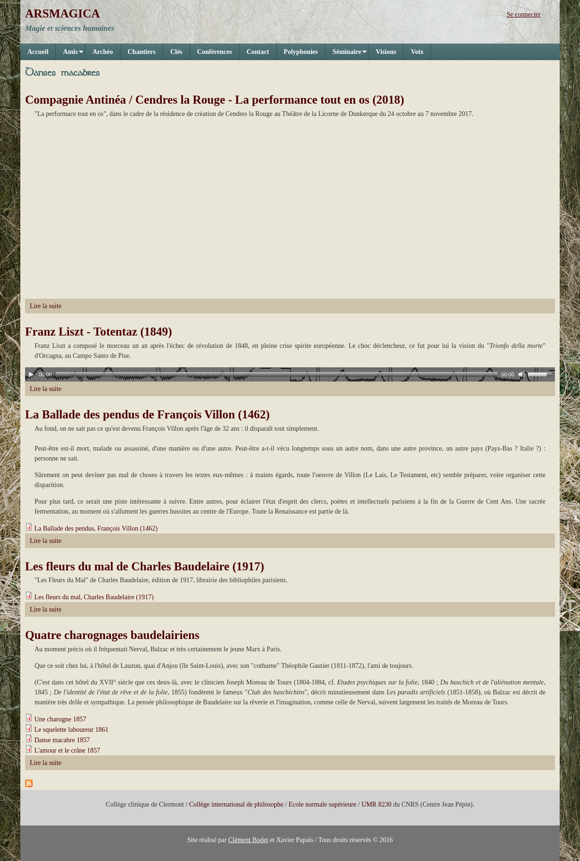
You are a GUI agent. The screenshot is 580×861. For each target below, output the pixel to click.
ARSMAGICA (62, 13)
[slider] (277, 374)
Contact (257, 51)
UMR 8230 (376, 804)
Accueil (37, 51)
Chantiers (142, 51)
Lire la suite (46, 306)
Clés (176, 51)
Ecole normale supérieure (322, 804)
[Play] (31, 374)
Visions (386, 51)
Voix (417, 51)
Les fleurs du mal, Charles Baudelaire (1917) (94, 597)
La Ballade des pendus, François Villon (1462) (96, 528)
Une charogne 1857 (61, 719)
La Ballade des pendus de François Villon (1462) (147, 414)
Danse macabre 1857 (62, 740)
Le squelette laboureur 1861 (72, 729)
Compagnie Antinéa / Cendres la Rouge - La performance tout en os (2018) (214, 99)
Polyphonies (301, 51)
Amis (69, 54)
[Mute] (522, 374)
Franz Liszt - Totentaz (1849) (98, 331)
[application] (290, 374)
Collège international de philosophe (236, 804)
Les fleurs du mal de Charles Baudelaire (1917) (144, 566)
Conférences (214, 51)
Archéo (102, 51)
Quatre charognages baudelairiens (112, 635)
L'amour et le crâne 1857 (67, 750)
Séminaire (346, 54)
